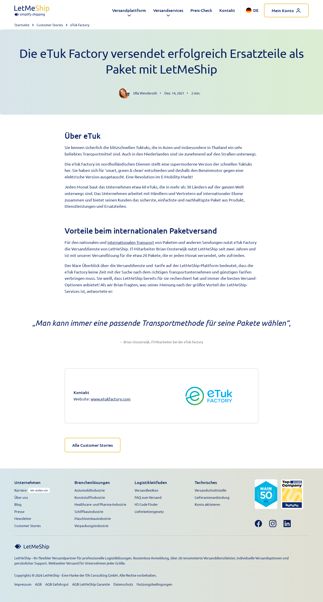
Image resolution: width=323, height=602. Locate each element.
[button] (129, 10)
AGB (38, 583)
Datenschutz (123, 583)
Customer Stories (50, 25)
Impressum (22, 583)
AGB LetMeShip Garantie (91, 583)
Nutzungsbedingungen (154, 583)
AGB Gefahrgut (57, 583)
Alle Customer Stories (92, 444)
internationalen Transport (130, 242)
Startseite (21, 25)
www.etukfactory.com (111, 398)
